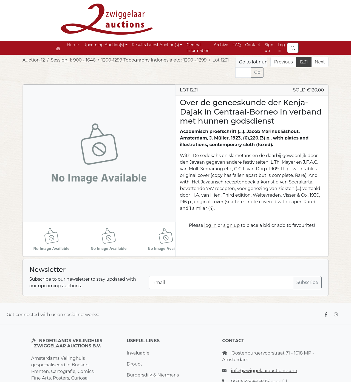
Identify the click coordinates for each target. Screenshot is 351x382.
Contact (252, 44)
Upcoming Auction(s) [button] (103, 44)
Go (257, 72)
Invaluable (138, 353)
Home (73, 44)
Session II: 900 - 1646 (73, 60)
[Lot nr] (243, 72)
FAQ (237, 44)
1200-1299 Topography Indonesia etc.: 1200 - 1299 (154, 60)
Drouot (134, 364)
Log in (281, 47)
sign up (231, 225)
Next (320, 62)
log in (210, 225)
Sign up (269, 47)
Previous (283, 62)
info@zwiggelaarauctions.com (264, 370)
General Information (197, 47)
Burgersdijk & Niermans (153, 375)
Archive (221, 44)
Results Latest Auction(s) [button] (155, 44)
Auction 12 (33, 60)
